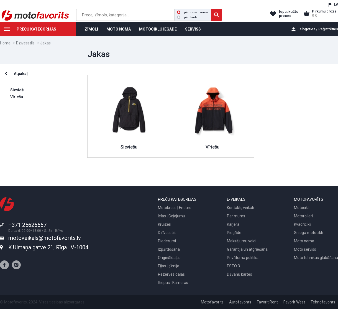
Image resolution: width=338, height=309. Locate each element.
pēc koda (187, 17)
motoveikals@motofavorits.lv (44, 238)
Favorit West (294, 302)
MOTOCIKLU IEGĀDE (158, 29)
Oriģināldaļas (169, 257)
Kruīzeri (164, 224)
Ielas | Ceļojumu (171, 216)
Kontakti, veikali (240, 207)
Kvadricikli (302, 224)
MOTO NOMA (118, 29)
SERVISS (193, 29)
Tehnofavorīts (323, 302)
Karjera (233, 224)
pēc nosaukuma (192, 12)
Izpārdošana (169, 249)
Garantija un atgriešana (247, 249)
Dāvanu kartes (239, 274)
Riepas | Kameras (173, 282)
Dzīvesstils (25, 43)
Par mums (236, 216)
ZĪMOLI (91, 29)
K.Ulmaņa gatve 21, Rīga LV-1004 (48, 247)
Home (5, 43)
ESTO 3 (233, 266)
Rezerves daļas (171, 274)
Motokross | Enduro (174, 207)
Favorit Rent (267, 302)
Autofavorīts (240, 302)
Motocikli (301, 207)
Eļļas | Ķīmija (168, 266)
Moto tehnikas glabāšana (316, 257)
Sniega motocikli (308, 232)
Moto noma (304, 241)
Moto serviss (305, 249)
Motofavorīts (212, 302)
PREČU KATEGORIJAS (28, 30)
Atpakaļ (21, 73)
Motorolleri (303, 216)
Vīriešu (16, 97)
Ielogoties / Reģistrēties (318, 29)
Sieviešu (17, 90)
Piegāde (234, 232)
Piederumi (167, 241)
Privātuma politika (242, 257)
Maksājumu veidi (241, 241)
